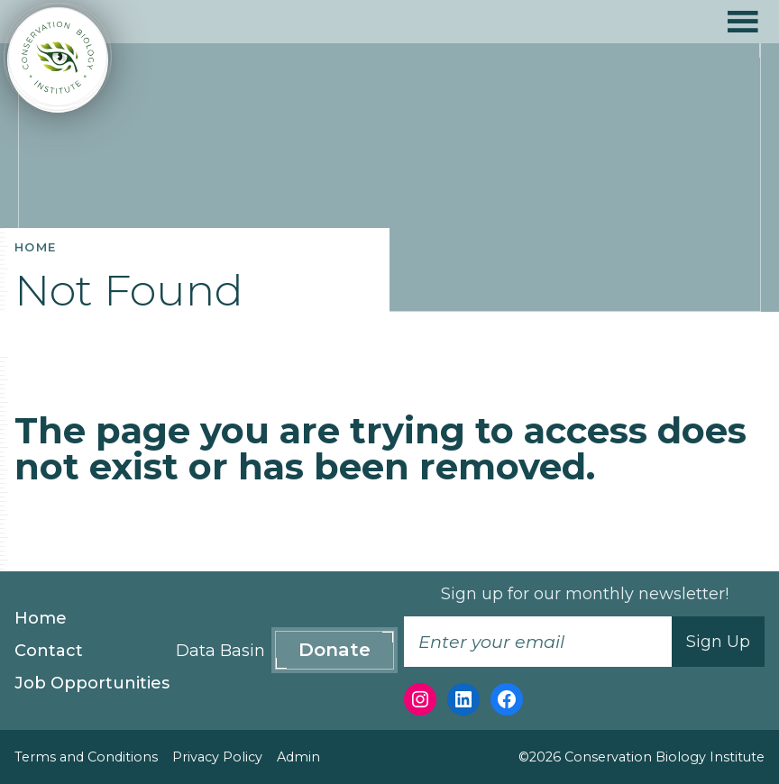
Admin (298, 757)
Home (40, 618)
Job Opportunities (92, 683)
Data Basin (220, 651)
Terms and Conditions (86, 757)
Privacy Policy (217, 757)
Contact (48, 651)
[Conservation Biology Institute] (57, 60)
